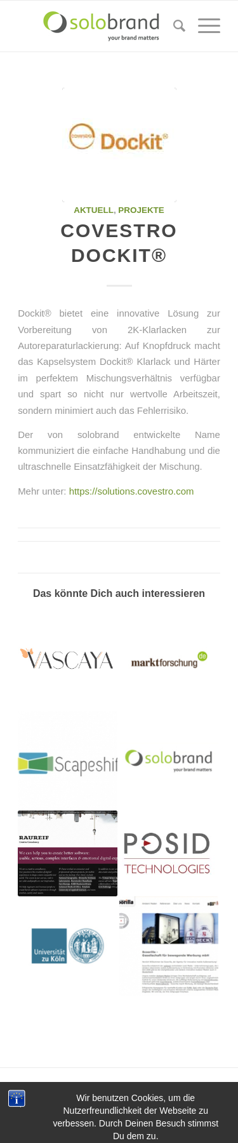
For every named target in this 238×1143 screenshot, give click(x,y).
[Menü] (202, 26)
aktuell (94, 210)
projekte (141, 210)
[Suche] (173, 26)
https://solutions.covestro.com (131, 491)
